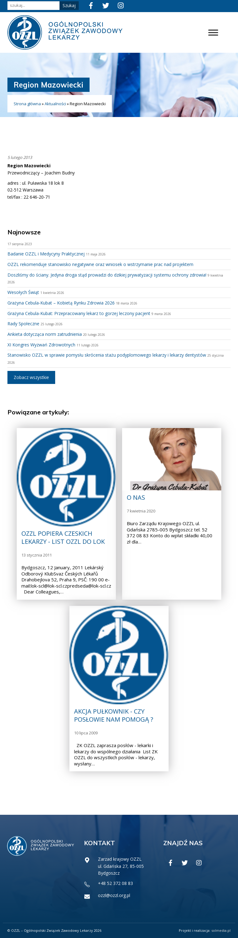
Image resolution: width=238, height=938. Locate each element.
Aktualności (55, 103)
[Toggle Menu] (213, 32)
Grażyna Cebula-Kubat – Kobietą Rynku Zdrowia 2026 (61, 303)
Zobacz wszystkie (31, 377)
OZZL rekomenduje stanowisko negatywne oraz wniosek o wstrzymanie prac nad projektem (100, 264)
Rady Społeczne (23, 324)
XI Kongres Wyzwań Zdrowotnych (41, 345)
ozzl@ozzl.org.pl (114, 895)
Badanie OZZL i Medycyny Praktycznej (46, 254)
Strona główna (27, 103)
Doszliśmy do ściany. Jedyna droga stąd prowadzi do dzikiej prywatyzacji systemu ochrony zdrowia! (106, 275)
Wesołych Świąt (23, 292)
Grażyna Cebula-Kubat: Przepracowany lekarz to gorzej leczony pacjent (78, 313)
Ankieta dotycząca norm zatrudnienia (44, 334)
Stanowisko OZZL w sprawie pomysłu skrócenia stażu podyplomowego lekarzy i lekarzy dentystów (106, 355)
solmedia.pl (221, 930)
